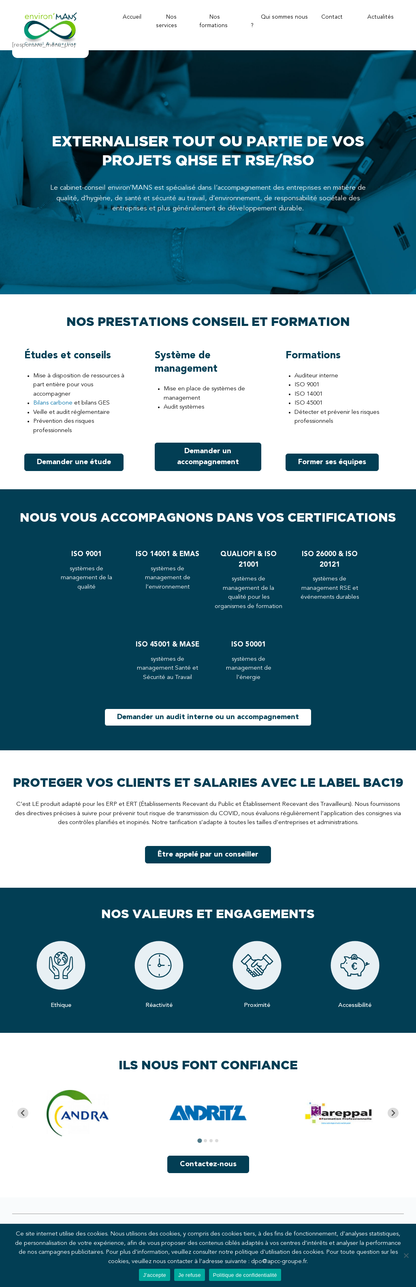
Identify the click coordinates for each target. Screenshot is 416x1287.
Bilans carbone (53, 403)
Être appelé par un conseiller (208, 854)
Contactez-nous (208, 1164)
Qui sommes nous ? (279, 21)
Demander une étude (74, 462)
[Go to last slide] (22, 1112)
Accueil (132, 17)
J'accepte (154, 1275)
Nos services (166, 21)
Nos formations (213, 21)
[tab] (199, 1140)
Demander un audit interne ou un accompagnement (208, 717)
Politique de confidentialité (245, 1275)
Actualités (380, 17)
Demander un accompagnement (208, 457)
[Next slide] (393, 1112)
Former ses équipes (332, 462)
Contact (332, 17)
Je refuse (189, 1275)
